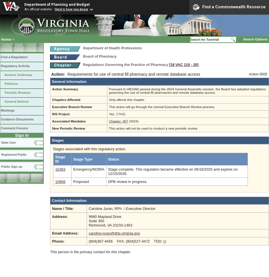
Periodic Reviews (18, 92)
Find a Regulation (14, 57)
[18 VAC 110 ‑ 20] (184, 65)
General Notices (17, 101)
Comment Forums (14, 128)
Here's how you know (71, 9)
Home (6, 39)
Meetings (8, 110)
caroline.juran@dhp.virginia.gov (114, 233)
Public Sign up (11, 166)
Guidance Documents (17, 119)
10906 (60, 182)
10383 (60, 169)
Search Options (255, 39)
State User (8, 142)
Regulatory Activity (15, 66)
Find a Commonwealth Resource (229, 7)
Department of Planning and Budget (57, 4)
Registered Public (14, 154)
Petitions (11, 83)
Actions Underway (18, 75)
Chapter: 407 (118, 121)
